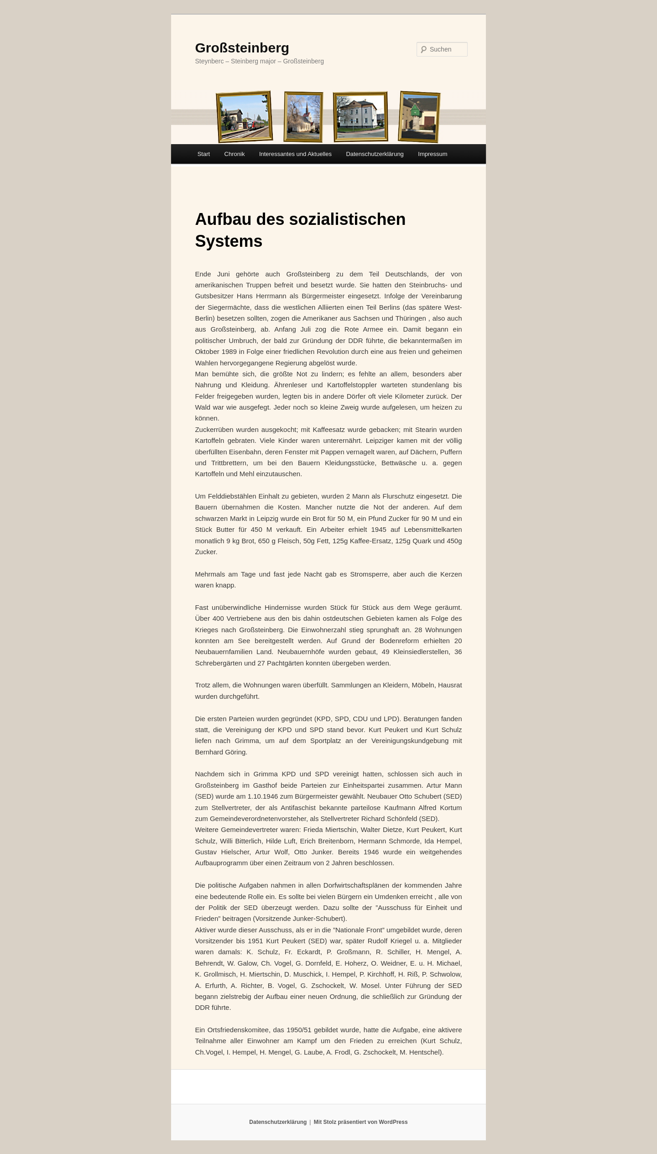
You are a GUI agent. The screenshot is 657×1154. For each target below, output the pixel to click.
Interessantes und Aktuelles (295, 154)
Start (204, 154)
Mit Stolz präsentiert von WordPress (361, 1122)
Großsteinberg (242, 47)
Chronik (234, 154)
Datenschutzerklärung (374, 154)
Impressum (432, 154)
